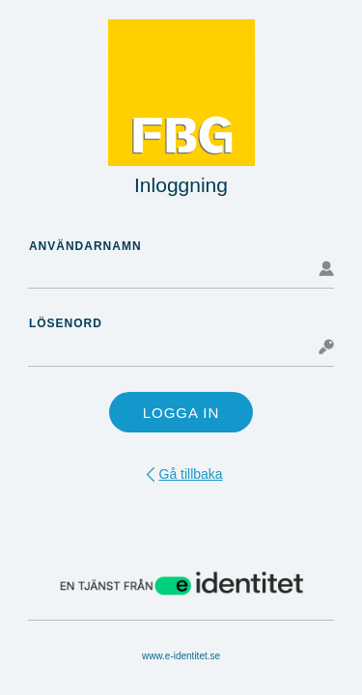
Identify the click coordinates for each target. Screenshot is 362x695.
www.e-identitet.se (181, 656)
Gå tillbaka (191, 474)
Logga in (181, 412)
